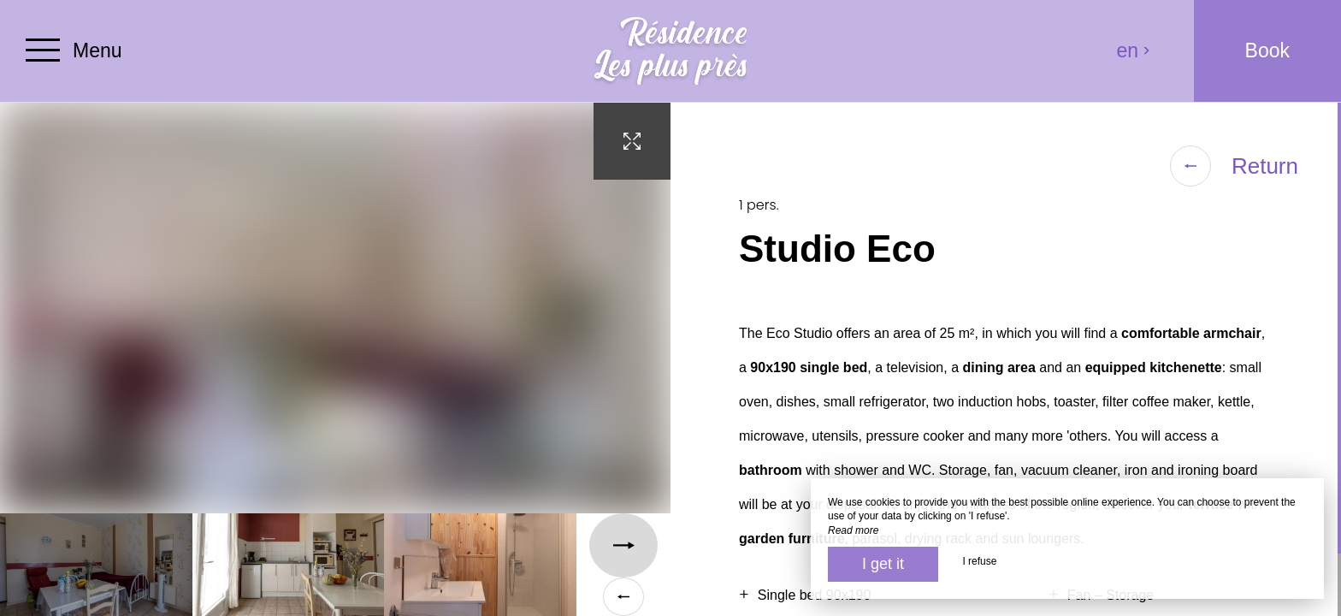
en (1134, 50)
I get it (883, 563)
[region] (1005, 359)
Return (1234, 166)
